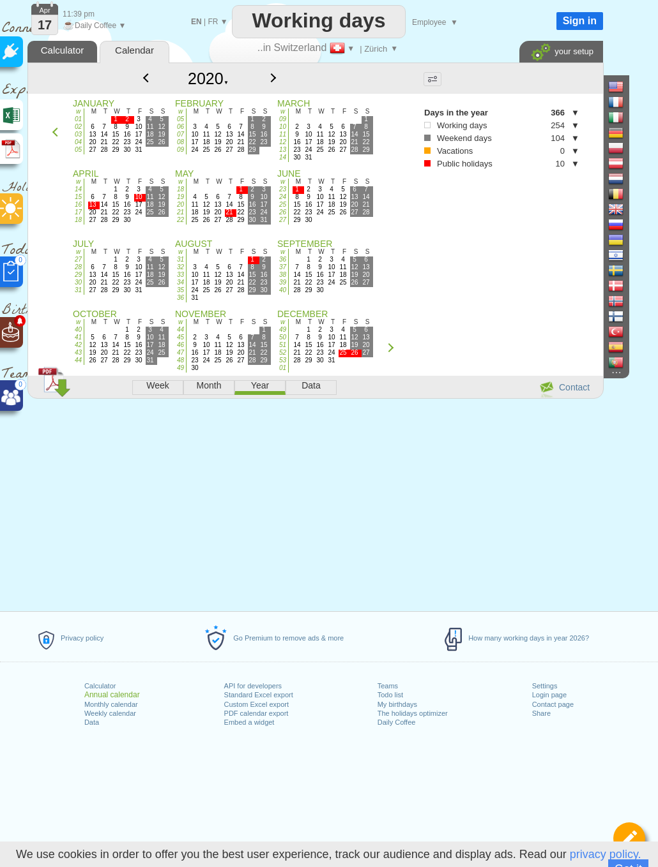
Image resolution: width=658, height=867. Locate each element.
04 (78, 141)
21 (180, 212)
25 (282, 204)
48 (180, 360)
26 (282, 212)
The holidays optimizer (413, 713)
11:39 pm (79, 14)
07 (180, 134)
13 (282, 149)
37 (282, 266)
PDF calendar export (256, 713)
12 (282, 141)
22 (180, 219)
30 (78, 282)
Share (541, 713)
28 (78, 266)
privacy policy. (605, 854)
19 (180, 196)
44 (78, 360)
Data (91, 722)
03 (78, 134)
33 (180, 274)
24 (282, 196)
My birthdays (397, 704)
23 (282, 189)
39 (282, 282)
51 (282, 344)
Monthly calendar (111, 704)
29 (78, 274)
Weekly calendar (110, 713)
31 (78, 289)
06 (180, 126)
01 (78, 118)
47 (180, 352)
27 (282, 219)
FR (213, 21)
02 (78, 126)
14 (282, 157)
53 (282, 360)
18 (78, 219)
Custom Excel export (256, 704)
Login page (549, 695)
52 (282, 352)
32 (180, 266)
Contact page (553, 704)
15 (78, 196)
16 (78, 204)
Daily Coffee (397, 722)
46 (180, 344)
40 (282, 289)
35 (180, 289)
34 (180, 282)
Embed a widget (249, 722)
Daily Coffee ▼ (94, 25)
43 (78, 352)
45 (180, 337)
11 (282, 134)
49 (180, 367)
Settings (545, 686)
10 (282, 126)
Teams (388, 686)
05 (78, 149)
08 (180, 141)
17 (78, 212)
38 (282, 274)
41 (78, 337)
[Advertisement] (314, 502)
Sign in (580, 20)
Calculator (100, 686)
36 (180, 297)
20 (180, 204)
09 (180, 149)
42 (78, 344)
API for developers (253, 686)
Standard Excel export (258, 695)
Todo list (390, 695)
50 (282, 337)
